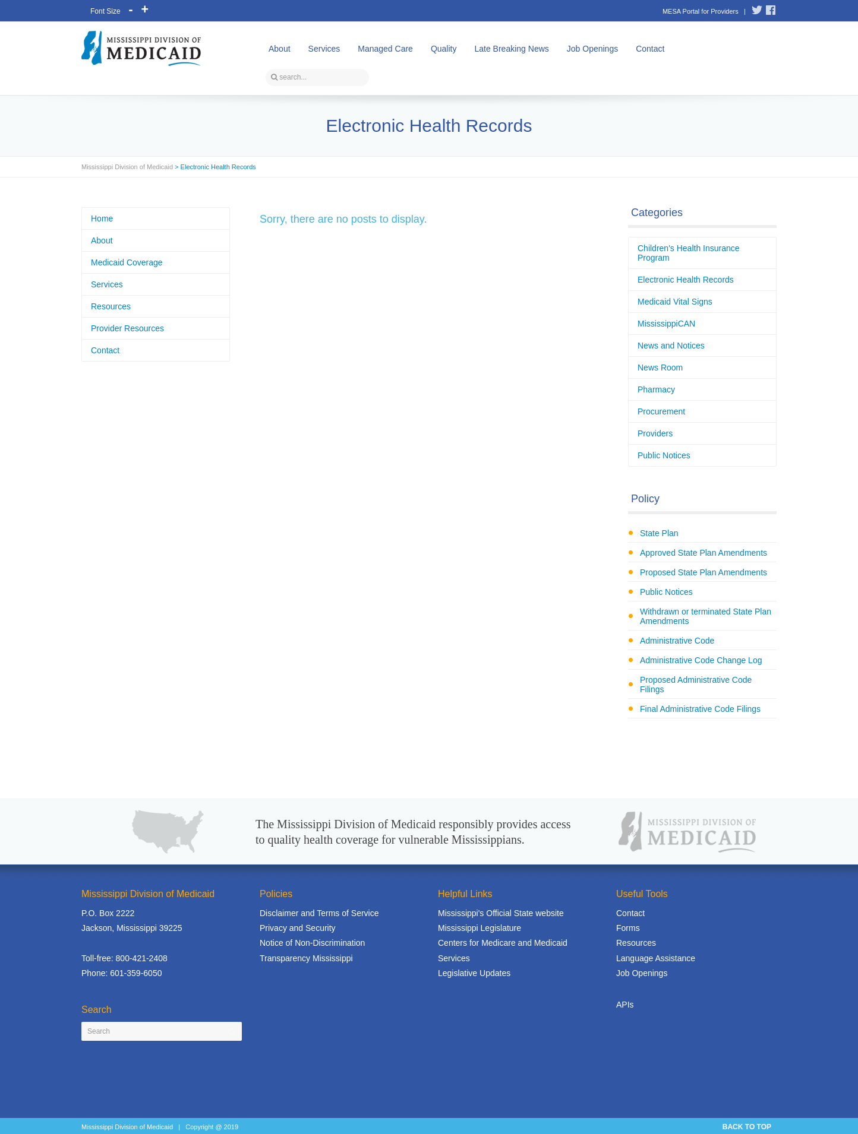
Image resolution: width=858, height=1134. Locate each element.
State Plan (659, 533)
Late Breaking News (511, 48)
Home (102, 218)
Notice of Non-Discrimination (312, 943)
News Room (660, 367)
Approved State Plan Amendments (703, 553)
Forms (628, 928)
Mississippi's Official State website (501, 913)
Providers (655, 433)
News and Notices (671, 345)
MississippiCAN (666, 323)
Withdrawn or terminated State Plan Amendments (705, 616)
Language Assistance (655, 958)
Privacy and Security (298, 928)
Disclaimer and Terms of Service (319, 913)
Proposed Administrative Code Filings (696, 684)
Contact (650, 48)
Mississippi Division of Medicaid (127, 166)
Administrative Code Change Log (701, 660)
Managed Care (385, 48)
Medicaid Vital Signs (675, 301)
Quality (444, 48)
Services (324, 48)
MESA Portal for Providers (701, 11)
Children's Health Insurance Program (689, 252)
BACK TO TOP (747, 1127)
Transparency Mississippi (306, 958)
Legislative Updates (474, 973)
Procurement (661, 411)
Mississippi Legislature (479, 928)
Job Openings (592, 48)
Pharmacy (656, 389)
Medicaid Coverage (127, 262)
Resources (111, 306)
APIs (625, 1004)
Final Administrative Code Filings (700, 709)
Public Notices (664, 455)
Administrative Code (677, 640)
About (280, 48)
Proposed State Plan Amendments (703, 572)
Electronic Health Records (686, 279)
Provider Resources (127, 328)
